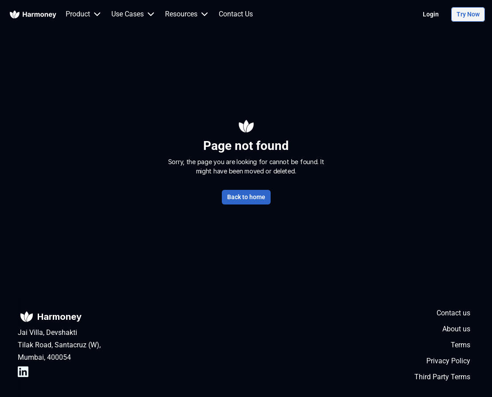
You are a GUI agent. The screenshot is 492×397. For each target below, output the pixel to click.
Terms (460, 345)
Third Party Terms (442, 377)
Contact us (453, 313)
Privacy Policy (448, 361)
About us (456, 329)
